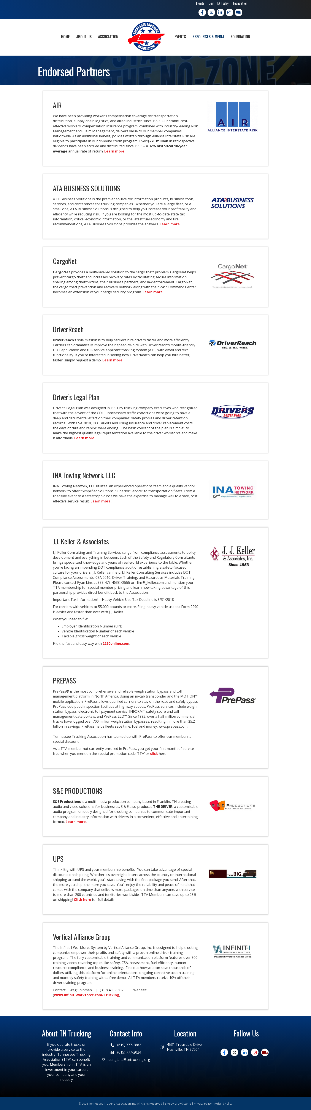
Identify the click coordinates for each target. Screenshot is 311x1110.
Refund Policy (223, 1103)
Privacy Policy (203, 1103)
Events (200, 3)
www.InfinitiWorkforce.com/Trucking (86, 995)
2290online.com (116, 643)
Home (65, 36)
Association (108, 36)
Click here (82, 899)
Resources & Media (208, 36)
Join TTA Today (218, 3)
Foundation (240, 3)
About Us (84, 36)
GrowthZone (183, 1103)
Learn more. (115, 151)
